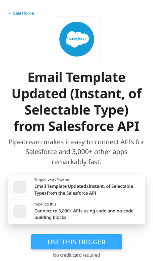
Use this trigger (76, 241)
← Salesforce (21, 13)
